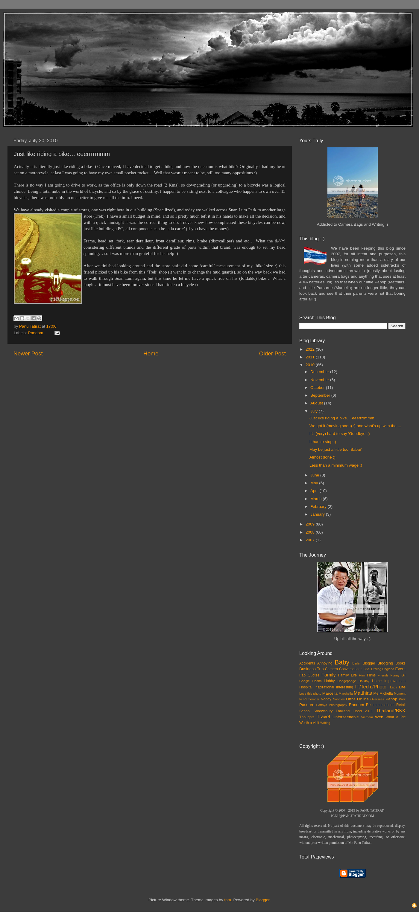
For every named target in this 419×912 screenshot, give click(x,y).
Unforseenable (346, 717)
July (314, 411)
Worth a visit (309, 723)
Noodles (339, 699)
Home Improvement (389, 681)
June (315, 475)
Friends (383, 675)
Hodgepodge (347, 681)
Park (402, 699)
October (318, 387)
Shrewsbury (323, 711)
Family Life (347, 675)
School (304, 711)
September (320, 395)
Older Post (272, 353)
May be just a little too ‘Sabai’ (335, 449)
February (319, 506)
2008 (311, 532)
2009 (311, 524)
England (388, 669)
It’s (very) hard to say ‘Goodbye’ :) (339, 433)
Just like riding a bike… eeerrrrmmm (341, 418)
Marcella (330, 693)
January (318, 514)
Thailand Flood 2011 (354, 711)
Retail (401, 705)
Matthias (363, 693)
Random (35, 333)
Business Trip (311, 669)
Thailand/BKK (391, 710)
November (320, 380)
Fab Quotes (309, 675)
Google (304, 681)
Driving (376, 669)
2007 (311, 540)
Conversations (350, 669)
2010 (311, 365)
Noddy (326, 699)
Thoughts (307, 717)
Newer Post (28, 353)
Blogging (385, 663)
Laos (393, 687)
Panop (391, 699)
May (314, 483)
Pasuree (306, 704)
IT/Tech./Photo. (371, 686)
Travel (323, 716)
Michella (386, 693)
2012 (311, 349)
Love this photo (310, 693)
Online (363, 699)
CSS (366, 669)
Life (402, 687)
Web (379, 717)
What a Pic (395, 717)
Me (376, 693)
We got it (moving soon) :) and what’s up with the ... (355, 426)
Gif (403, 675)
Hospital (305, 687)
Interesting (344, 687)
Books (400, 663)
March (316, 499)
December (320, 371)
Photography (338, 705)
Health (317, 681)
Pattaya (321, 705)
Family (328, 674)
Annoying (325, 663)
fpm (227, 900)
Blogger (369, 663)
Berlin (356, 663)
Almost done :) (322, 457)
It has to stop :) (322, 441)
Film (362, 675)
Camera (331, 669)
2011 (311, 357)
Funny (395, 675)
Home (150, 353)
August (317, 403)
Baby (342, 662)
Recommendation (380, 705)
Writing (325, 723)
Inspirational (324, 687)
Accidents (307, 663)
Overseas (377, 699)
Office (351, 699)
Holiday (364, 681)
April (315, 490)
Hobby (329, 681)
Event (400, 669)
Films (371, 675)
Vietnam (367, 717)
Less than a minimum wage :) (335, 465)
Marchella (346, 693)
